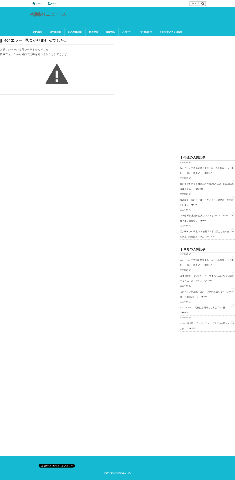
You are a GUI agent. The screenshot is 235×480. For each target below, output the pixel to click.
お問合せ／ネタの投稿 (171, 32)
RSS (53, 3)
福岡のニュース (48, 14)
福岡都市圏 (55, 32)
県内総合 (37, 32)
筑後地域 (110, 32)
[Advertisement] (207, 93)
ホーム (39, 3)
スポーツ (126, 32)
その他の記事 (145, 32)
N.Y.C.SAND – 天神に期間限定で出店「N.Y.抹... (203, 307)
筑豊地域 (93, 32)
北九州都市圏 (75, 32)
